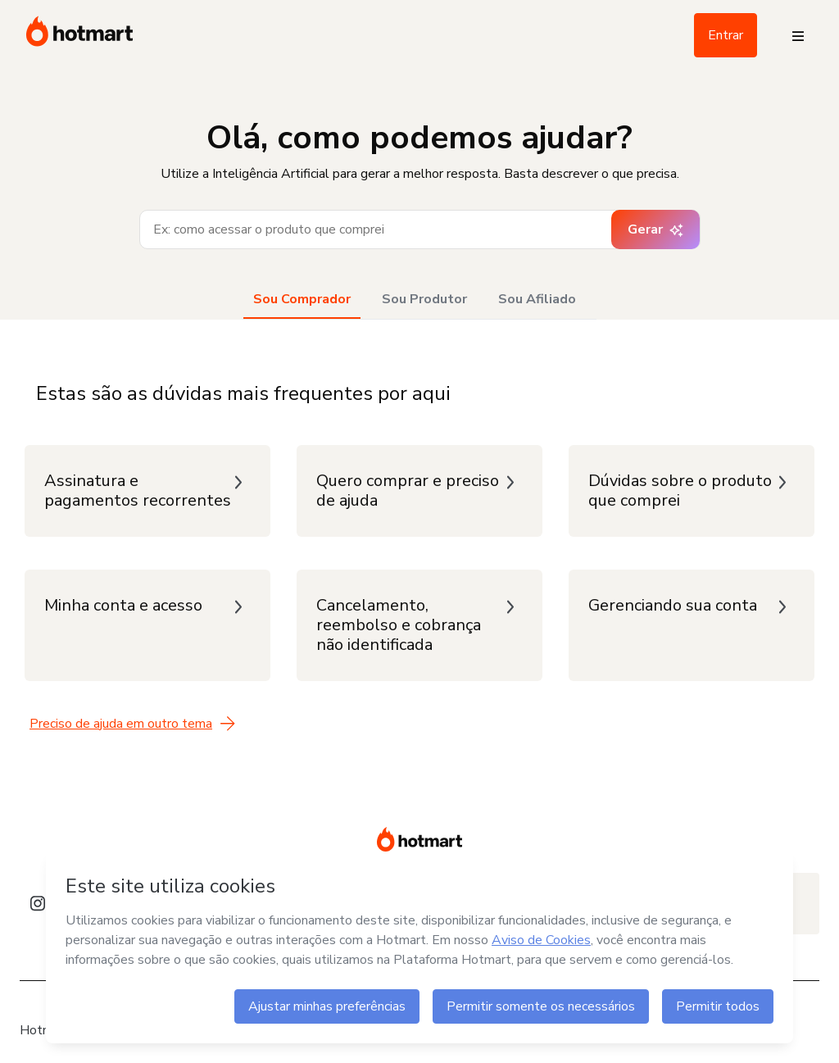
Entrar (725, 35)
